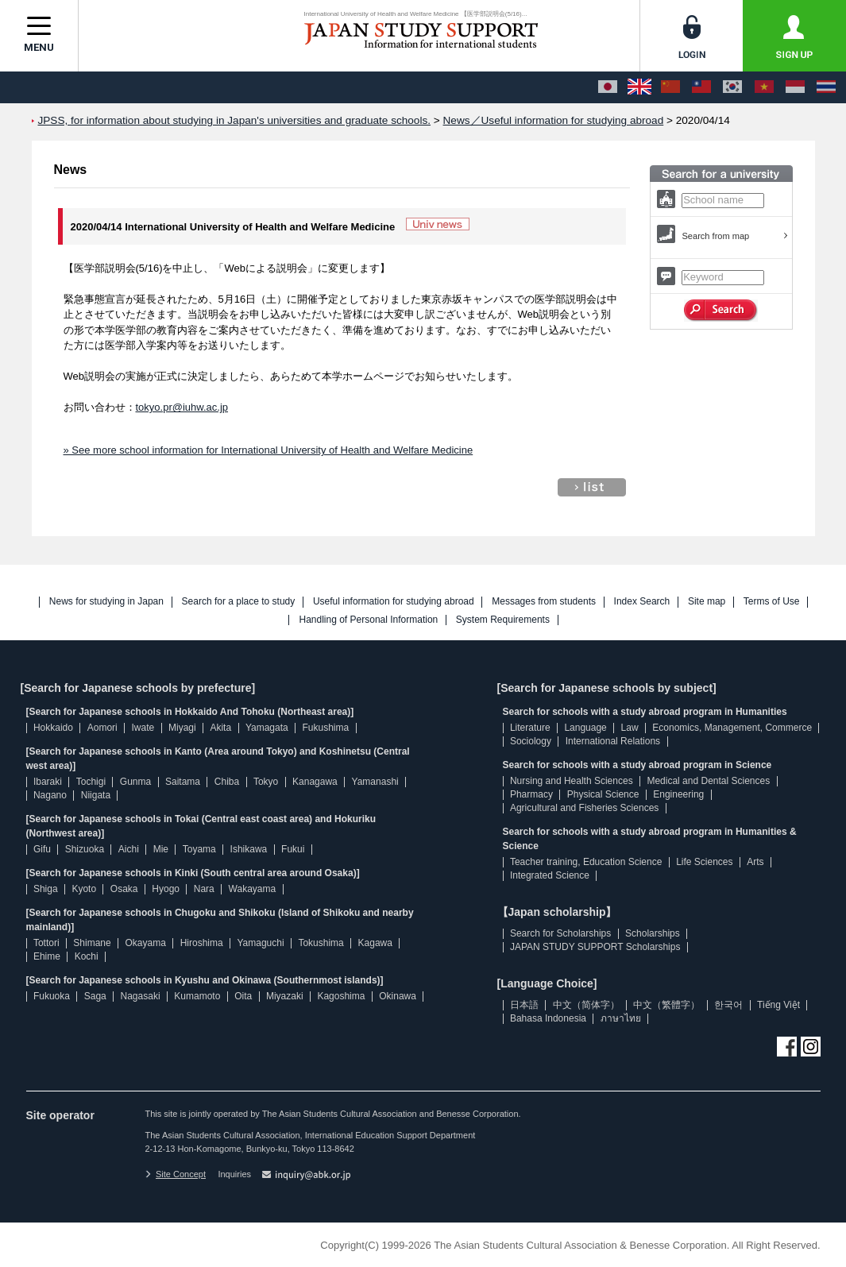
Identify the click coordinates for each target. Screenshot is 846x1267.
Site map (706, 602)
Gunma (135, 781)
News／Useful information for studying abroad (553, 120)
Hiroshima (201, 942)
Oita (243, 996)
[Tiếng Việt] (764, 87)
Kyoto (83, 888)
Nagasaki (140, 996)
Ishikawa (249, 849)
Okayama (146, 942)
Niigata (95, 795)
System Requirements (503, 620)
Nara (204, 888)
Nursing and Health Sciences (571, 780)
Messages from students (544, 602)
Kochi (87, 956)
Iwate (143, 727)
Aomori (102, 727)
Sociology (530, 741)
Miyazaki (284, 996)
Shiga (45, 888)
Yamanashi (375, 781)
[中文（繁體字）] (701, 87)
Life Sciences (704, 861)
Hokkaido (53, 727)
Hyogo (166, 888)
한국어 (728, 1004)
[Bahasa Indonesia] (795, 87)
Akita (220, 727)
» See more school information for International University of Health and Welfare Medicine (268, 450)
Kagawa (375, 942)
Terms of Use (772, 602)
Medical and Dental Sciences (708, 780)
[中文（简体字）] (670, 87)
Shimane (91, 942)
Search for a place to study (239, 602)
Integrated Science (549, 875)
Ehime (46, 956)
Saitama (182, 781)
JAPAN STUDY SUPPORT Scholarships (595, 946)
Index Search (642, 602)
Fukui (292, 849)
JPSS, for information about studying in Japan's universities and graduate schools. (234, 120)
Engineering (678, 794)
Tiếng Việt (778, 1004)
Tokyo (265, 781)
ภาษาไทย (621, 1018)
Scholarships (652, 933)
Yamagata (266, 727)
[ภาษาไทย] (826, 87)
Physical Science (603, 794)
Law (630, 727)
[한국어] (732, 87)
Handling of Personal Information (368, 620)
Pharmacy (531, 794)
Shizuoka (84, 849)
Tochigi (91, 781)
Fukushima (326, 727)
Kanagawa (315, 781)
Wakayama (252, 888)
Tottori (46, 942)
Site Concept (175, 1174)
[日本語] (608, 87)
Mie (160, 849)
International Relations (613, 741)
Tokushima (320, 942)
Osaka (124, 888)
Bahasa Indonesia (548, 1018)
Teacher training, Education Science (586, 861)
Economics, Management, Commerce (732, 727)
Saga (95, 996)
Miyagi (182, 727)
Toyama (199, 849)
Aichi (128, 849)
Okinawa (397, 996)
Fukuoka (51, 996)
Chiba (226, 781)
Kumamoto (197, 996)
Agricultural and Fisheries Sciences (584, 807)
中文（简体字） (586, 1004)
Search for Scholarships (560, 933)
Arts (755, 861)
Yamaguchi (260, 942)
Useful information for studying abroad (393, 602)
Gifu (42, 849)
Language (585, 727)
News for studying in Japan (106, 602)
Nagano (50, 795)
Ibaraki (47, 781)
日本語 (524, 1004)
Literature (530, 727)
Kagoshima (341, 996)
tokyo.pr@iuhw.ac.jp (182, 407)
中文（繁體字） (666, 1004)
